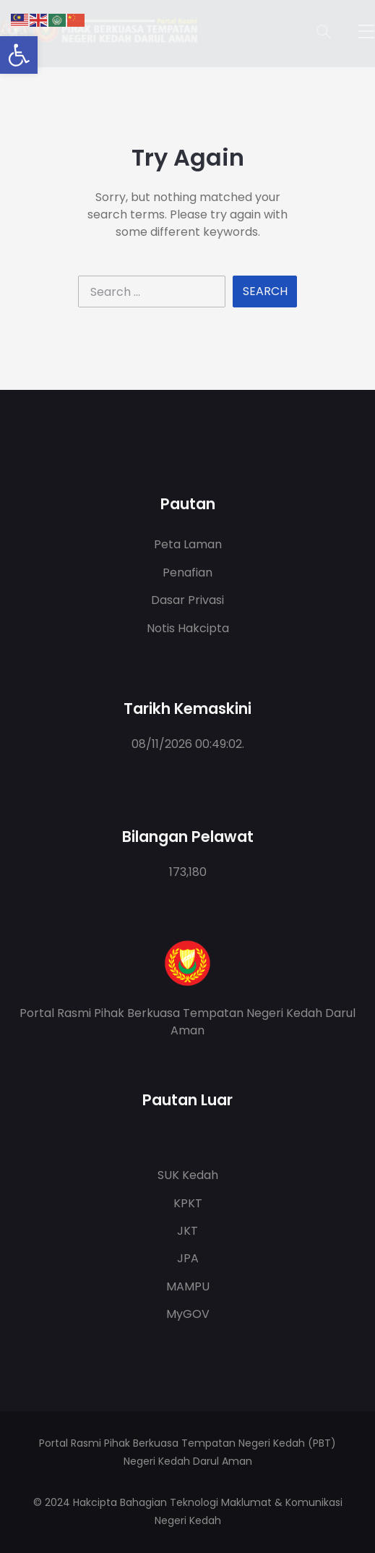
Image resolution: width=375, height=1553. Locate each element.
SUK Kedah (188, 1175)
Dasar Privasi (187, 600)
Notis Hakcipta (188, 628)
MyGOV (188, 1314)
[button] (19, 55)
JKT (187, 1230)
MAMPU (188, 1286)
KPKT (187, 1203)
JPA (188, 1258)
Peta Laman (188, 544)
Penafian (187, 572)
